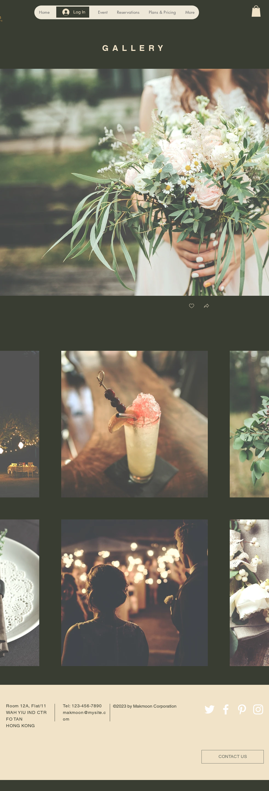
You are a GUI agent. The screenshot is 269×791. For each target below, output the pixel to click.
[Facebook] (225, 709)
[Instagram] (258, 709)
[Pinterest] (242, 709)
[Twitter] (209, 709)
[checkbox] (191, 306)
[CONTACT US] (232, 756)
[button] (256, 11)
